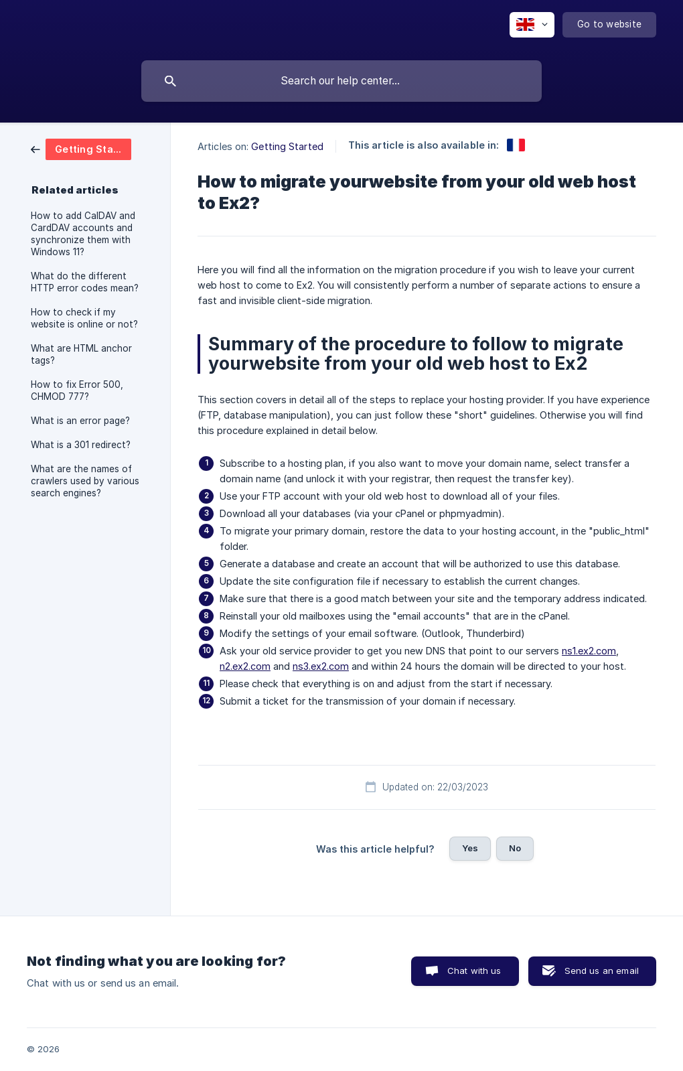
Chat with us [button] (474, 970)
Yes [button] (470, 848)
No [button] (515, 848)
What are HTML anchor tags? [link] (81, 354)
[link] (81, 148)
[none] (532, 25)
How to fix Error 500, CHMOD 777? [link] (77, 390)
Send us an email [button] (601, 970)
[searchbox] (341, 81)
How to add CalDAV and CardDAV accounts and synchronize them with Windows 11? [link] (83, 233)
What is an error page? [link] (80, 420)
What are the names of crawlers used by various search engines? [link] (85, 480)
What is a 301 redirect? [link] (81, 444)
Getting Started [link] (287, 146)
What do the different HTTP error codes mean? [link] (85, 282)
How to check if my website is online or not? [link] (84, 318)
